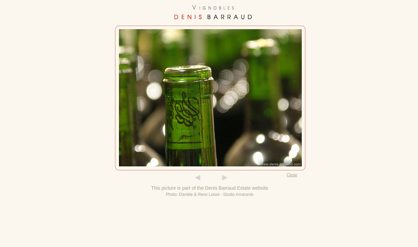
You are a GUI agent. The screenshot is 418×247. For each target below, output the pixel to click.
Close (292, 175)
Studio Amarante (238, 194)
